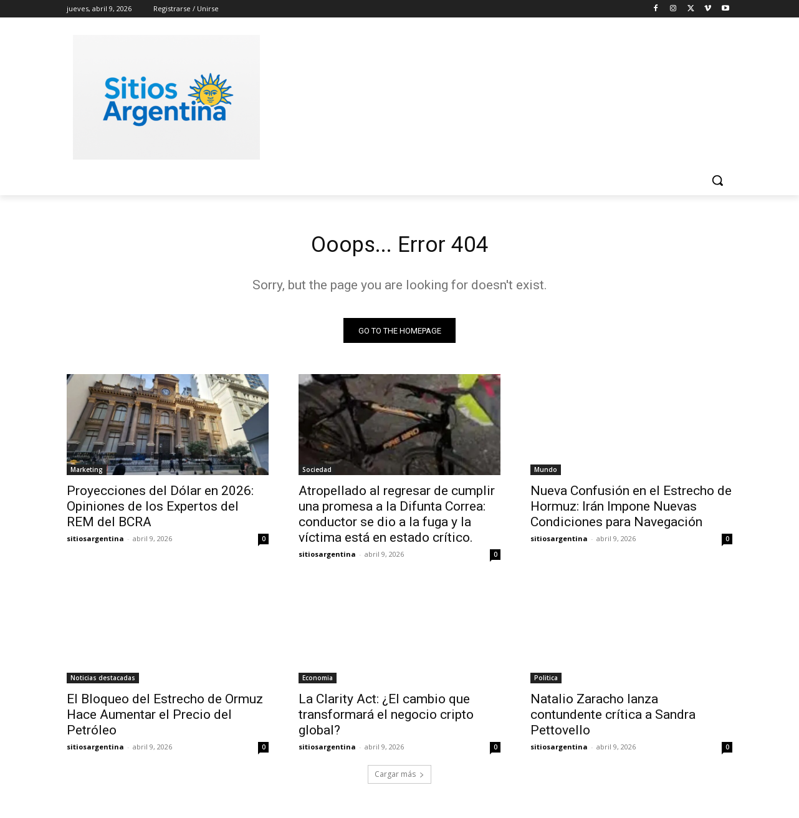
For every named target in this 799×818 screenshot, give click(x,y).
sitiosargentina (95, 542)
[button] (717, 180)
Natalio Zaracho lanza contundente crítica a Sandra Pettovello (613, 719)
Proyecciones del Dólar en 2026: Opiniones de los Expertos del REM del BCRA (160, 511)
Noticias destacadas (102, 682)
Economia (317, 682)
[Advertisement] (493, 95)
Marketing (86, 473)
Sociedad (317, 473)
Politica (546, 682)
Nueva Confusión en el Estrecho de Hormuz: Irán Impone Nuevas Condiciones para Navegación (631, 511)
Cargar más (399, 778)
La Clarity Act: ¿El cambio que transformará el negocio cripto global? (386, 719)
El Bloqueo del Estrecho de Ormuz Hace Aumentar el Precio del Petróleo (165, 719)
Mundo (545, 473)
